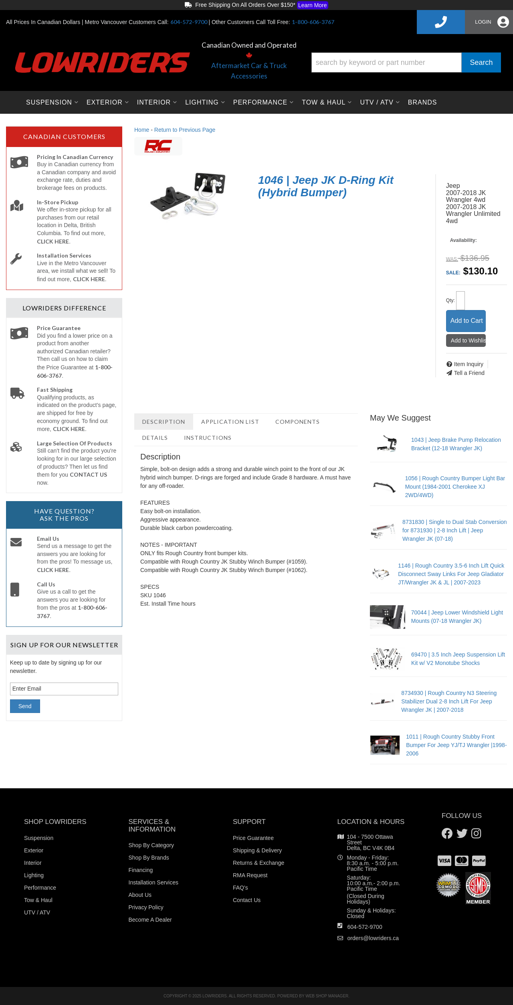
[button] (406, 62)
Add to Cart (466, 320)
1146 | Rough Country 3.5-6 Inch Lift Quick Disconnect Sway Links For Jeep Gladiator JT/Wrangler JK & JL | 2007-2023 (451, 574)
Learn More (312, 5)
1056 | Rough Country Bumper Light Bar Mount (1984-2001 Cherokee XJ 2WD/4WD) (455, 486)
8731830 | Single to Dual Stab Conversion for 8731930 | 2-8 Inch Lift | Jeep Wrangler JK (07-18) (454, 530)
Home (141, 130)
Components (297, 421)
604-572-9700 (364, 927)
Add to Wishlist (468, 340)
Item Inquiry (468, 364)
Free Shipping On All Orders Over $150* (256, 5)
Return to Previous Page (185, 130)
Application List (230, 421)
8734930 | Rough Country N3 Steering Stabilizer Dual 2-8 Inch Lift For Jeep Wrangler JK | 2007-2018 (449, 701)
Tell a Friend (469, 373)
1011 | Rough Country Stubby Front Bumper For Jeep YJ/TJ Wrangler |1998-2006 (456, 745)
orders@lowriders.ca (373, 938)
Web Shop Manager (326, 996)
